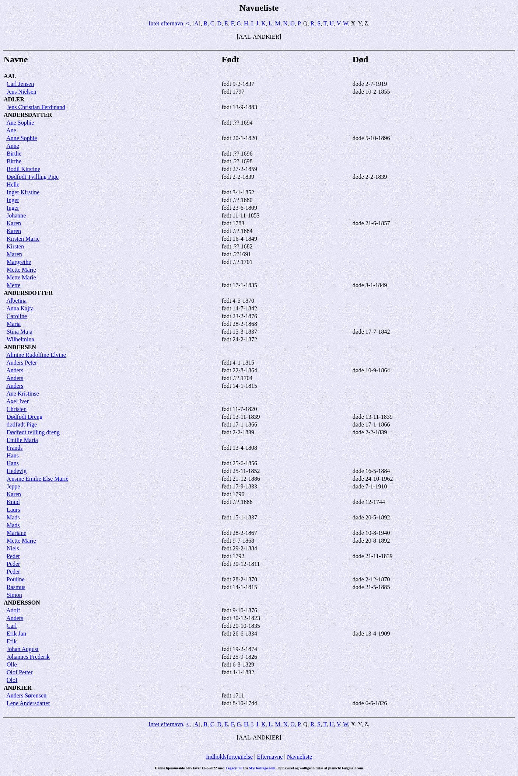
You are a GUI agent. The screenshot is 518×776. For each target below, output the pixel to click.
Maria (14, 324)
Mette (13, 285)
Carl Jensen (20, 84)
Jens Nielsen (21, 91)
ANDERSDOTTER (28, 293)
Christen (17, 409)
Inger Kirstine (23, 192)
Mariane (16, 533)
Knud (13, 502)
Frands (15, 448)
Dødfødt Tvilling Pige (33, 177)
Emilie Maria (22, 440)
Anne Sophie (21, 138)
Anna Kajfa (20, 308)
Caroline (17, 316)
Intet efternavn (165, 23)
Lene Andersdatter (28, 703)
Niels (13, 548)
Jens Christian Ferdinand (36, 107)
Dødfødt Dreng (24, 417)
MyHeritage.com (262, 768)
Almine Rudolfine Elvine (36, 355)
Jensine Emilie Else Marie (38, 479)
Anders (14, 370)
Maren (14, 254)
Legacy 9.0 (233, 768)
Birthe (14, 153)
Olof (12, 680)
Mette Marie (21, 270)
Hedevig (17, 471)
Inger (13, 200)
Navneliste (299, 757)
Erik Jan (16, 633)
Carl (12, 626)
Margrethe (19, 262)
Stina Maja (19, 331)
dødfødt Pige (22, 424)
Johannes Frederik (28, 657)
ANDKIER (18, 688)
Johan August (23, 649)
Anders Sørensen (26, 695)
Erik (12, 641)
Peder (13, 556)
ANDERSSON (22, 602)
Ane (11, 130)
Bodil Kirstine (23, 169)
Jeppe (13, 486)
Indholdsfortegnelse (229, 757)
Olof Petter (20, 672)
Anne (12, 146)
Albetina (16, 300)
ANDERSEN (20, 347)
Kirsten (15, 246)
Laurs (13, 510)
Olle (12, 664)
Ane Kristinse (22, 393)
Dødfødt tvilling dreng (33, 432)
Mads (13, 517)
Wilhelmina (20, 339)
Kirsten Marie (23, 239)
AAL (10, 76)
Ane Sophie (20, 122)
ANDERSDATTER (28, 115)
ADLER (14, 99)
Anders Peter (21, 362)
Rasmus (16, 587)
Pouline (16, 579)
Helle (13, 184)
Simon (14, 595)
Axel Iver (17, 401)
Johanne (16, 215)
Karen (14, 223)
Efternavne (270, 757)
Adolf (13, 610)
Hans (13, 455)
